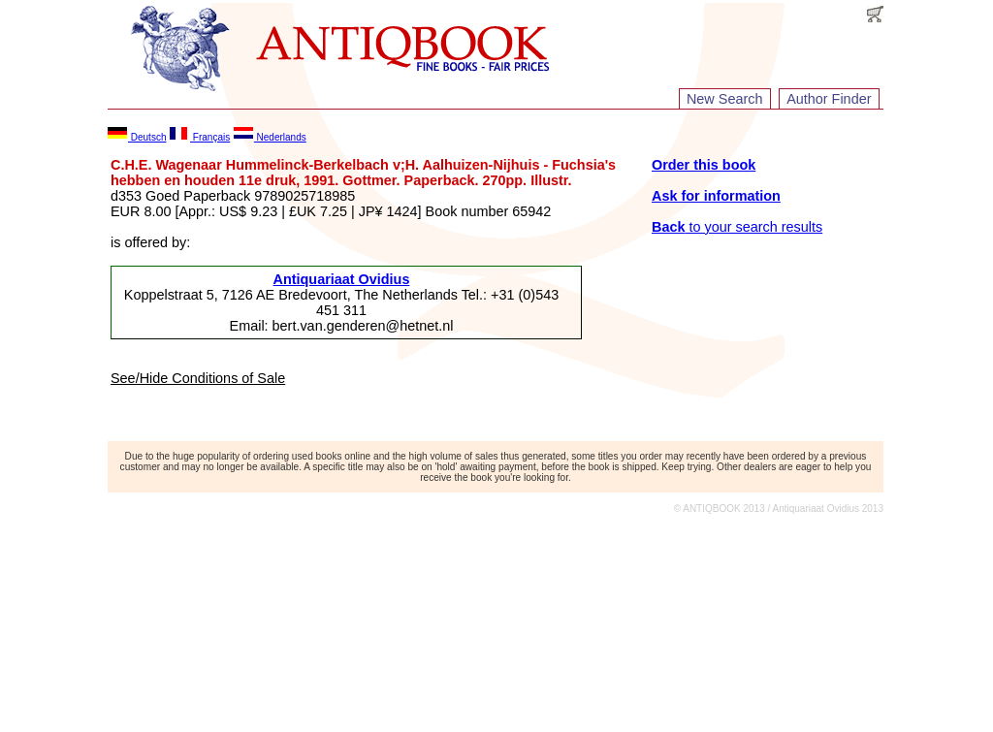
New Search (724, 99)
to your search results (737, 227)
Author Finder (828, 99)
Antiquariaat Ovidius (341, 279)
